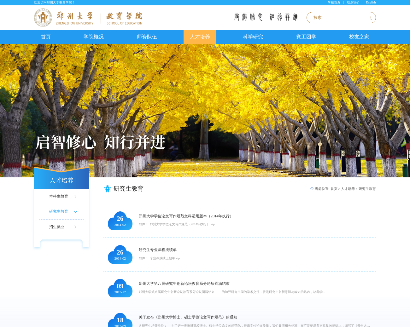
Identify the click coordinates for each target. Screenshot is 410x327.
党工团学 (306, 36)
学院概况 (94, 36)
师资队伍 (147, 36)
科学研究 (253, 36)
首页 (46, 36)
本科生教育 (58, 196)
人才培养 (200, 36)
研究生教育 (58, 211)
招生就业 (56, 227)
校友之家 (359, 36)
